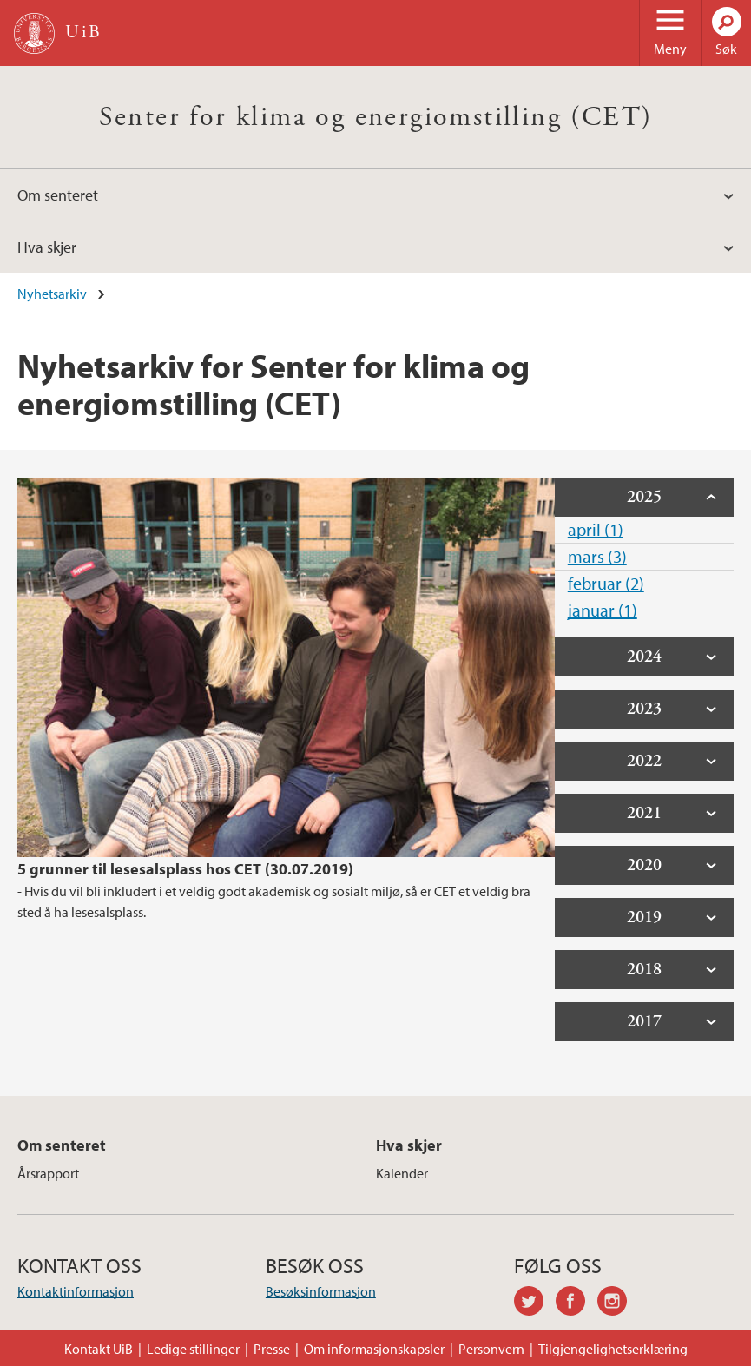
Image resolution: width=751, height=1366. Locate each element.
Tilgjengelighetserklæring (613, 1348)
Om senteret (57, 195)
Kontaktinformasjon (75, 1291)
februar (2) (606, 583)
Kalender (402, 1173)
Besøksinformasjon (321, 1291)
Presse (272, 1348)
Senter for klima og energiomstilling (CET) (376, 117)
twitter (535, 1303)
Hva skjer (46, 247)
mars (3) (597, 556)
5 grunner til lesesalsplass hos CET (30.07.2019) (185, 869)
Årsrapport (48, 1173)
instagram (618, 1303)
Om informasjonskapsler (374, 1348)
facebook (576, 1303)
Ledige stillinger (193, 1348)
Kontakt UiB (98, 1348)
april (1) (595, 529)
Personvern (491, 1348)
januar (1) (602, 610)
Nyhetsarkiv (52, 293)
